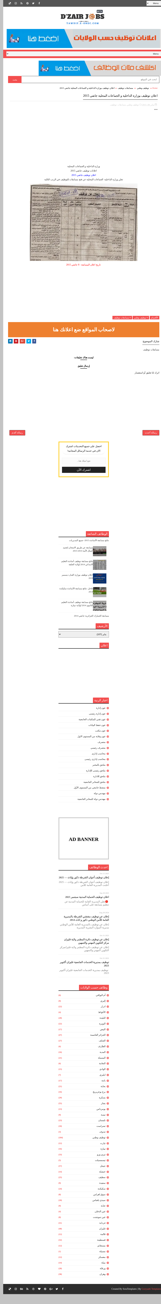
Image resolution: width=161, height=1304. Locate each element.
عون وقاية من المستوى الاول (88, 744)
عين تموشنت (96, 1225)
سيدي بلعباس (96, 1208)
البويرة (99, 1032)
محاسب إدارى (96, 762)
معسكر (98, 1265)
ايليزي (99, 1083)
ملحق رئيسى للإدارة (92, 779)
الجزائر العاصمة (95, 1043)
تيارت (99, 1151)
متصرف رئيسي (95, 756)
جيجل (99, 1174)
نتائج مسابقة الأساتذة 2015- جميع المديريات (86, 548)
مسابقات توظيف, (115, 106)
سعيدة (99, 1191)
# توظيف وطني (138, 319)
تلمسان (98, 1128)
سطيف (98, 1185)
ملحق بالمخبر (96, 773)
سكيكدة (98, 1197)
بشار (100, 1111)
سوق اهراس (96, 1202)
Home (151, 91)
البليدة (99, 1026)
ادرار (100, 1015)
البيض (99, 1037)
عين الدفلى (97, 1219)
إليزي (99, 1009)
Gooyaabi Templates (148, 1299)
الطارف (98, 1054)
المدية (99, 1060)
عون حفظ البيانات (93, 733)
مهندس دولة (97, 801)
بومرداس (97, 1117)
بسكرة (99, 1106)
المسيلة (98, 1066)
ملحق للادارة (96, 784)
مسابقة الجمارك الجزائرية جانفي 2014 (88, 624)
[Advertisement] (80, 142)
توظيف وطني (140, 91)
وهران (99, 1282)
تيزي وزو (98, 1162)
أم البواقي (98, 1003)
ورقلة (99, 1276)
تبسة (100, 1123)
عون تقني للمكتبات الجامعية (89, 727)
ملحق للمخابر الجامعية (91, 790)
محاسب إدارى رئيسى (91, 767)
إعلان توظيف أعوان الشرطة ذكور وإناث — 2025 (81, 885)
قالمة (99, 1242)
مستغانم (98, 1254)
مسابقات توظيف (122, 91)
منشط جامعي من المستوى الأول (86, 796)
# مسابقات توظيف (119, 319)
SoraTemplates (126, 1299)
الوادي (99, 1077)
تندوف (99, 1140)
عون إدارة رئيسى (94, 722)
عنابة (100, 1214)
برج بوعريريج (96, 1100)
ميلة (100, 1271)
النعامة (99, 1071)
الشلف (99, 1049)
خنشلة (99, 1180)
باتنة (100, 1089)
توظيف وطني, (129, 106)
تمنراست (97, 1134)
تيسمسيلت (97, 1168)
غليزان (99, 1237)
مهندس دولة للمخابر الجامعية (88, 807)
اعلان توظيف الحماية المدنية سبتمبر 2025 (84, 905)
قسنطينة (98, 1248)
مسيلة (99, 1259)
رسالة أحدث (148, 438)
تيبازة (99, 1157)
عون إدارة (98, 716)
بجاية (99, 1094)
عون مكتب (97, 739)
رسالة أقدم (14, 438)
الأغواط (98, 1020)
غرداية (99, 1231)
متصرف (98, 750)
